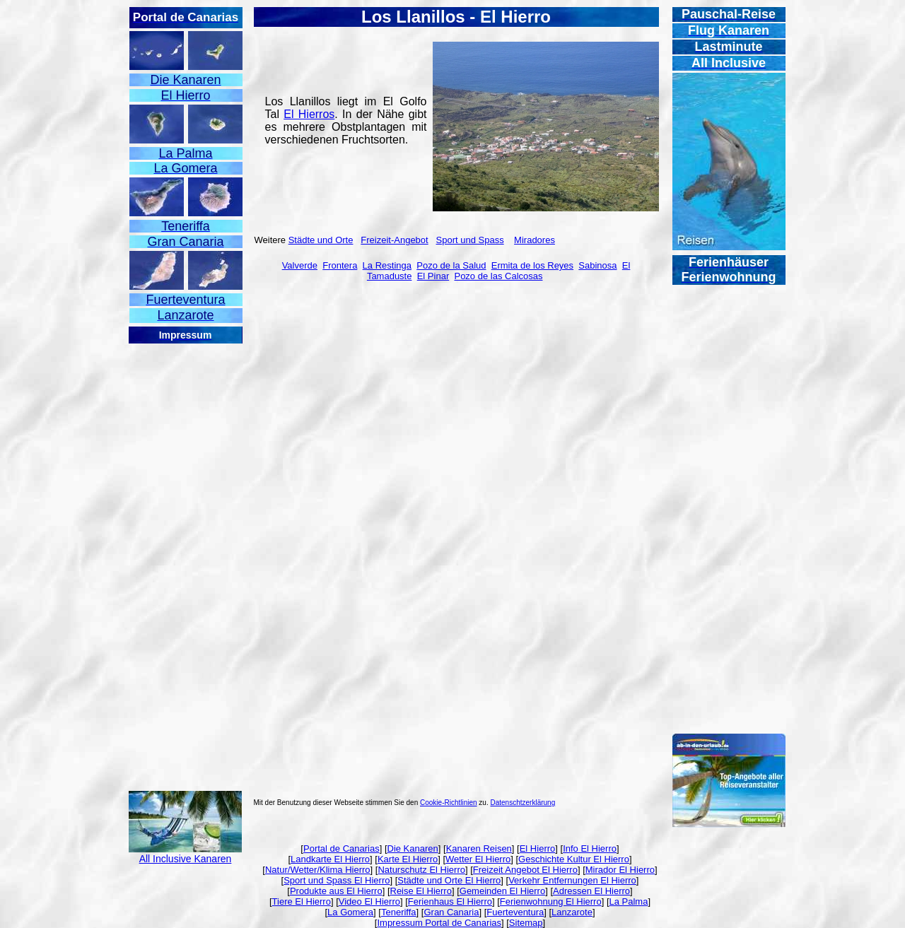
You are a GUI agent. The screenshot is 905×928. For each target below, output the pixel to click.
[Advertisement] (185, 557)
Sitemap (526, 922)
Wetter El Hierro (477, 859)
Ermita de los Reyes (532, 265)
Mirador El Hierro (620, 869)
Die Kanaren (412, 848)
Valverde (299, 265)
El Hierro (538, 848)
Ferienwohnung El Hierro (551, 901)
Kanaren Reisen (479, 848)
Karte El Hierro (408, 859)
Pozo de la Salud (451, 265)
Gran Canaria (451, 912)
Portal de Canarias (341, 848)
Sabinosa (597, 265)
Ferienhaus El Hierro (450, 901)
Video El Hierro (369, 901)
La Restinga (387, 265)
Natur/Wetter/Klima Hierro (317, 869)
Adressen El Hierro (591, 891)
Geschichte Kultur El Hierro (573, 859)
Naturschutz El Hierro (421, 869)
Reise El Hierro (421, 891)
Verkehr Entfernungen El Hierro (572, 880)
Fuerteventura (515, 912)
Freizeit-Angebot (394, 240)
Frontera (339, 265)
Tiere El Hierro (301, 901)
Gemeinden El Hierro (502, 891)
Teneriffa (398, 912)
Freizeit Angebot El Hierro (525, 869)
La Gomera (350, 912)
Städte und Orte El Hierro (449, 880)
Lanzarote (571, 912)
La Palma (628, 901)
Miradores (534, 240)
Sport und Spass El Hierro (337, 880)
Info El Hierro (590, 848)
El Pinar (433, 276)
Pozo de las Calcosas (498, 276)
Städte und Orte (321, 240)
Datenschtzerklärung (523, 802)
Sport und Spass (470, 240)
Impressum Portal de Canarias (439, 922)
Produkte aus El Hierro (336, 891)
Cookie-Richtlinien (448, 802)
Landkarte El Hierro (330, 859)
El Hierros (309, 114)
